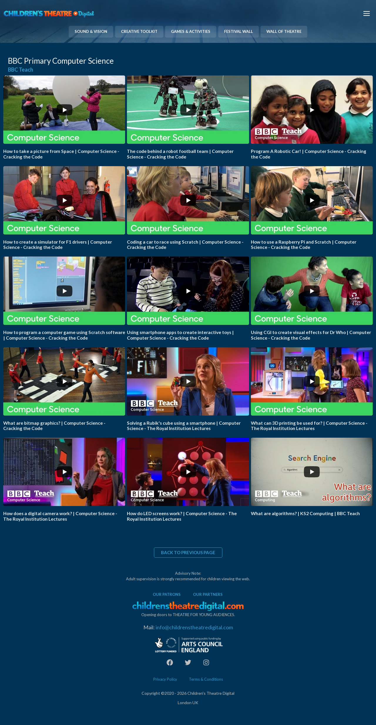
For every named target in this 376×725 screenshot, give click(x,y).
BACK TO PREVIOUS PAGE (188, 552)
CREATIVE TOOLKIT (139, 31)
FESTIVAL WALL (238, 31)
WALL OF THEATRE (283, 31)
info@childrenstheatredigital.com (194, 627)
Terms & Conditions (206, 679)
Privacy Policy (165, 679)
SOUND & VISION (91, 31)
